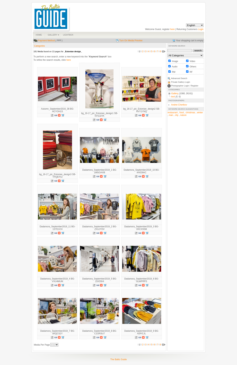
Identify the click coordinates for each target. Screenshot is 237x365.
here (172, 29)
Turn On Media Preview (131, 40)
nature (183, 115)
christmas (190, 112)
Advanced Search (179, 78)
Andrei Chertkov (179, 104)
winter (200, 112)
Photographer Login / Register (184, 86)
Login (200, 29)
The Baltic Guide (118, 359)
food (181, 112)
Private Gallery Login (180, 82)
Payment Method (46, 40)
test (173, 96)
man (171, 115)
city (176, 115)
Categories (39, 46)
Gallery (174, 93)
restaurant (173, 112)
